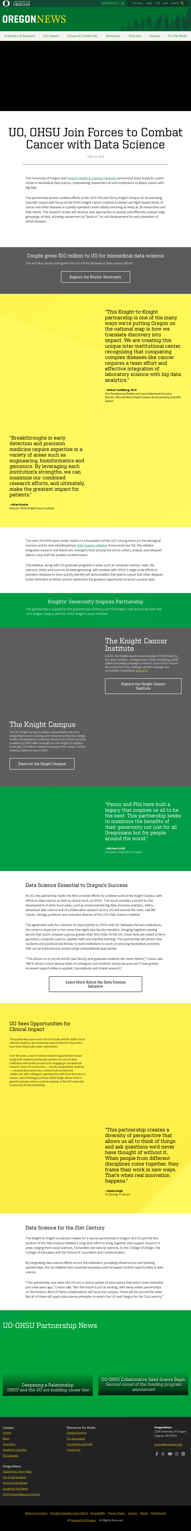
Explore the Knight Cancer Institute (143, 686)
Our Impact (51, 36)
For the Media (177, 36)
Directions (9, 1444)
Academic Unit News (15, 1489)
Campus (8, 1427)
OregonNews (12, 1466)
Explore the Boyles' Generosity (95, 277)
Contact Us (73, 1450)
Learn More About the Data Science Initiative (95, 984)
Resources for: (110, 3)
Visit (157, 3)
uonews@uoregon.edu (168, 1444)
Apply (149, 3)
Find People (158, 1513)
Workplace (113, 36)
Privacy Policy (116, 1513)
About (144, 1513)
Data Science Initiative (92, 545)
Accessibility (97, 1513)
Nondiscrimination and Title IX (69, 1513)
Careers (132, 1513)
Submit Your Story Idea (17, 1471)
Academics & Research (19, 36)
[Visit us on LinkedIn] (183, 1454)
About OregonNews (15, 1483)
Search (175, 3)
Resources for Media (81, 1427)
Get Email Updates (14, 1477)
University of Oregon (83, 1520)
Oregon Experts (77, 1433)
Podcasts (135, 36)
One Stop (137, 3)
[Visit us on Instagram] (177, 1454)
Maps (6, 1439)
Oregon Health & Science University (91, 178)
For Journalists (76, 1439)
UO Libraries (10, 1456)
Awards (155, 36)
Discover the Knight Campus (42, 763)
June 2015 (141, 671)
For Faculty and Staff (79, 1444)
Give (165, 3)
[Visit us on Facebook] (157, 1454)
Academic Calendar (15, 1450)
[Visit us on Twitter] (163, 1454)
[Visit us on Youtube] (170, 1454)
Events (7, 1433)
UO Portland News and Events (21, 1494)
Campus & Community (82, 36)
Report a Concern (36, 1513)
